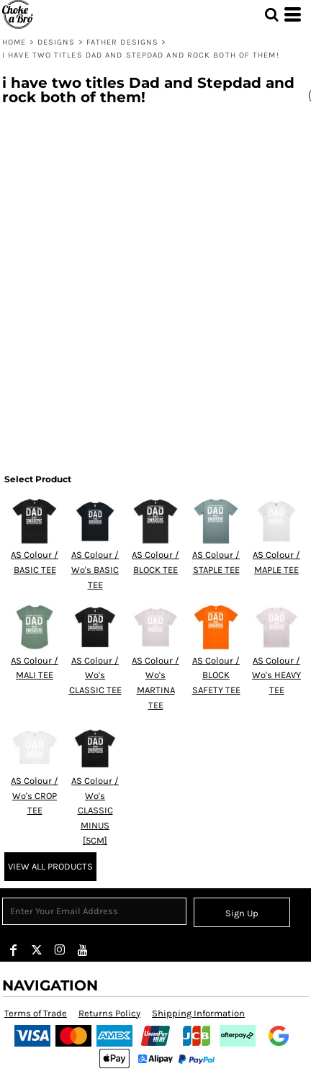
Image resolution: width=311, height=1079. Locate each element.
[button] (271, 14)
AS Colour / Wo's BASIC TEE (95, 569)
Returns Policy (109, 1013)
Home (14, 42)
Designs (56, 42)
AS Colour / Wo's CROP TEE (34, 795)
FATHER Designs (122, 42)
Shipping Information (198, 1013)
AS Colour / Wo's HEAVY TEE (276, 675)
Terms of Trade (35, 1013)
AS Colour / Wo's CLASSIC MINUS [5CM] (95, 810)
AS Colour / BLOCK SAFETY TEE (216, 675)
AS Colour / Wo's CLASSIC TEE (95, 675)
